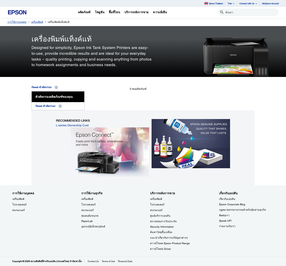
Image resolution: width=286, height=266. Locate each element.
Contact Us (93, 261)
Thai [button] (231, 3)
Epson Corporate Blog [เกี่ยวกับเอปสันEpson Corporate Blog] (232, 204)
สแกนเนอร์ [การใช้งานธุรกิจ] (87, 210)
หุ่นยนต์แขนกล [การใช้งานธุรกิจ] (89, 215)
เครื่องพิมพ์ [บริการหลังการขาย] (156, 198)
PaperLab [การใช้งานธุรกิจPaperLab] (87, 221)
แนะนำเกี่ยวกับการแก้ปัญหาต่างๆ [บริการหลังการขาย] (169, 237)
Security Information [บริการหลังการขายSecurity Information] (162, 226)
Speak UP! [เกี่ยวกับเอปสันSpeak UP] (225, 220)
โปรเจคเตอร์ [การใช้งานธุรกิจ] (88, 204)
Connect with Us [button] (248, 3)
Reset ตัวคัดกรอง (41, 87)
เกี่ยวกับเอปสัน (227, 198)
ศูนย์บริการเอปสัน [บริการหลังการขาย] (160, 215)
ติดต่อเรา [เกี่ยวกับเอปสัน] (224, 215)
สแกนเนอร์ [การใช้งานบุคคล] (18, 210)
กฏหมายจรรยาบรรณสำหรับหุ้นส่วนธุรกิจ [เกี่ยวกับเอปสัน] (242, 209)
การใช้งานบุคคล (16, 21)
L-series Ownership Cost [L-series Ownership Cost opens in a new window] (72, 125)
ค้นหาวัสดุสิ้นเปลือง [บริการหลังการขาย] (161, 232)
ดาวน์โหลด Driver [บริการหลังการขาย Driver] (160, 248)
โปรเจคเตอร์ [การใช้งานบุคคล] (19, 204)
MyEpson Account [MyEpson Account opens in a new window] (270, 3)
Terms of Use (108, 261)
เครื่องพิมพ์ (37, 21)
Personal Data (125, 261)
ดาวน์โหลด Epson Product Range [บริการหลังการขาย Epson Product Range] (170, 243)
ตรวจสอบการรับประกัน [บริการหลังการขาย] (163, 221)
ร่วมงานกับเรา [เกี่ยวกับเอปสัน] (227, 226)
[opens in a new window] (110, 151)
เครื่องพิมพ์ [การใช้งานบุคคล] (18, 198)
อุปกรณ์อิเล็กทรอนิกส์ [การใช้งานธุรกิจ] (93, 226)
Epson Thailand (213, 3)
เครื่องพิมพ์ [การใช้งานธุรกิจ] (87, 198)
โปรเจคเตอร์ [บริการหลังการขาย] (157, 204)
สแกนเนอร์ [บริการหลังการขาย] (156, 210)
